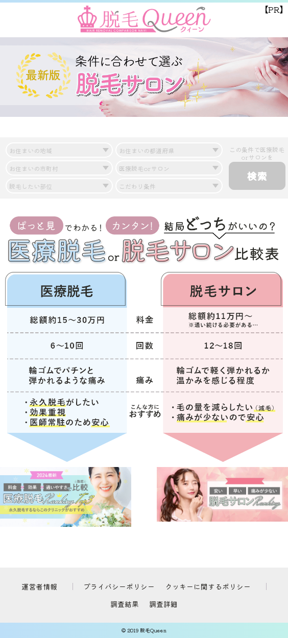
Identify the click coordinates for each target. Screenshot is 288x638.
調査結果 (124, 604)
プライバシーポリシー (119, 586)
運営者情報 (39, 586)
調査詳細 (163, 604)
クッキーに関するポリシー (208, 586)
